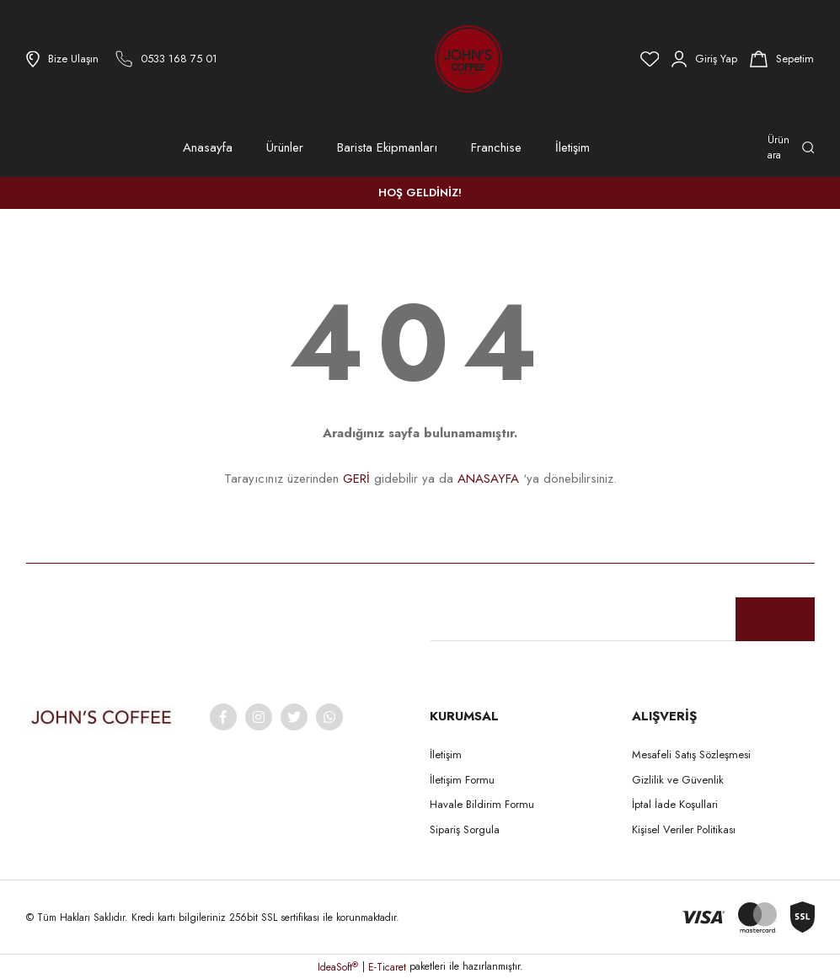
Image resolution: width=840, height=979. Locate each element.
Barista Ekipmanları (387, 147)
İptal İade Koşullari (675, 804)
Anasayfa (208, 147)
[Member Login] (704, 59)
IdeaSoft (338, 967)
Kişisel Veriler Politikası (684, 829)
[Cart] (782, 59)
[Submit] (775, 619)
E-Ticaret (387, 967)
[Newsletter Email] (623, 619)
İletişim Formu (462, 780)
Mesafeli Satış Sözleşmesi (691, 754)
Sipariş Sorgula (465, 829)
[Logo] (422, 59)
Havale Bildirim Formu (482, 804)
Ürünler (284, 147)
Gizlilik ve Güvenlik (678, 780)
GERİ (356, 478)
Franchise (496, 147)
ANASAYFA (488, 478)
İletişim (572, 147)
